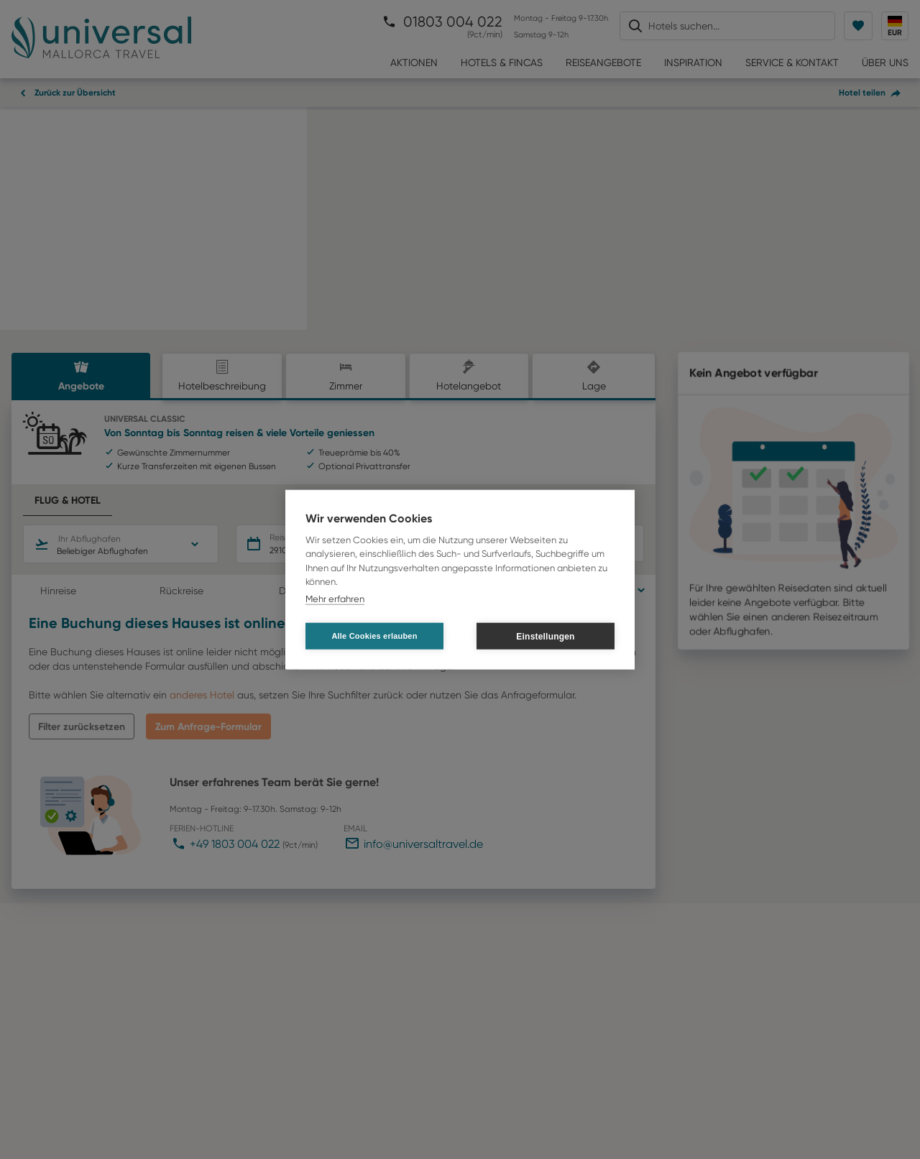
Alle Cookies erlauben (374, 636)
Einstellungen (545, 636)
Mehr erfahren (334, 598)
